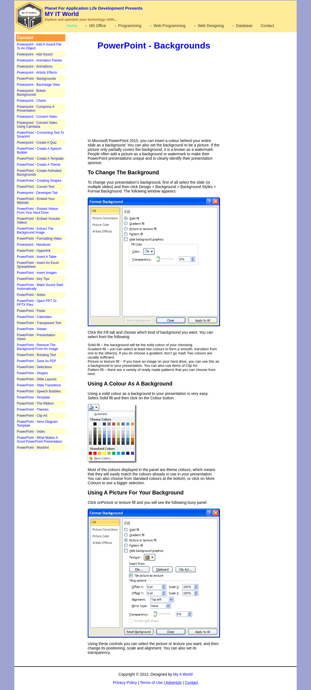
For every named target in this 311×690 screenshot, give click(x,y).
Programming (129, 25)
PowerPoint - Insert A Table (37, 257)
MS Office (97, 25)
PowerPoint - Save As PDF (36, 361)
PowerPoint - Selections (34, 367)
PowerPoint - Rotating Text (36, 355)
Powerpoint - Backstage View (38, 85)
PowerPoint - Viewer (32, 329)
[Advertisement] (50, 538)
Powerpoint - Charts (31, 101)
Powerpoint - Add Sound (34, 54)
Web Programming (170, 25)
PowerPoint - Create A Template (40, 159)
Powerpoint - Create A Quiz (37, 143)
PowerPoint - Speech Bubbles (39, 391)
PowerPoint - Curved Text (35, 187)
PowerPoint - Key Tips (33, 279)
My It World (183, 674)
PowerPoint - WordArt (33, 448)
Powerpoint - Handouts (33, 245)
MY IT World (94, 11)
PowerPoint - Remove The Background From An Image (37, 347)
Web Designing (211, 25)
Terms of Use (151, 682)
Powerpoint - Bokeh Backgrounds (31, 93)
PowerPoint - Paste (31, 311)
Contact (267, 25)
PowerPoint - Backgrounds (36, 79)
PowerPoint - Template (33, 397)
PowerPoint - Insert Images (37, 273)
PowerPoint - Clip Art (32, 416)
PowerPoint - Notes (31, 295)
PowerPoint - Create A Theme (39, 165)
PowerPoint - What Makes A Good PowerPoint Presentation (39, 439)
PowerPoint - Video (31, 432)
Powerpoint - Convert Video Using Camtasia (37, 125)
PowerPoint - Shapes (32, 373)
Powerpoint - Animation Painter (39, 60)
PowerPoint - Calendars (34, 317)
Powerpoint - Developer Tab (37, 193)
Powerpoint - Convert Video (37, 117)
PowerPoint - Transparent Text (39, 323)
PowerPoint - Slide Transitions (39, 385)
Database (244, 25)
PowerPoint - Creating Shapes (39, 181)
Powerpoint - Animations (34, 66)
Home (72, 25)
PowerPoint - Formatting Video (39, 238)
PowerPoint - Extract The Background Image (35, 230)
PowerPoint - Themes (33, 409)
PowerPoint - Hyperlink (33, 251)
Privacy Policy (125, 682)
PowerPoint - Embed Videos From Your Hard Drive (37, 211)
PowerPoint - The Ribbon (35, 403)
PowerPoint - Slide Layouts (37, 379)
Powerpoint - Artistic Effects (37, 72)
